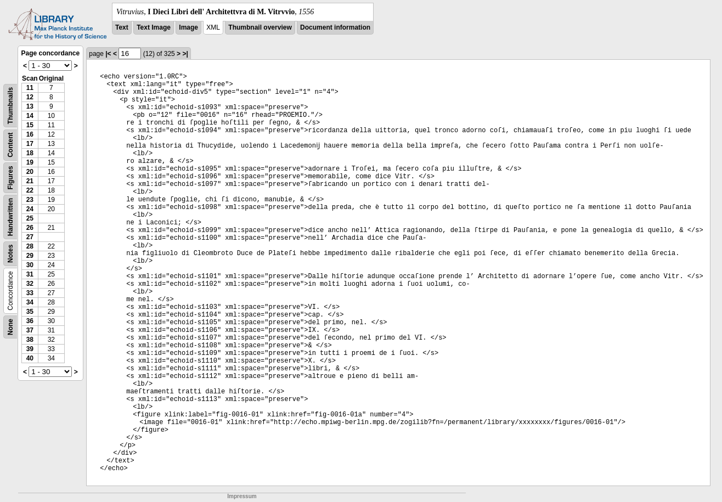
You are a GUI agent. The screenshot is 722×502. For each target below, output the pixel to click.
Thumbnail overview (259, 27)
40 (29, 358)
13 (29, 106)
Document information (335, 27)
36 (29, 321)
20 (29, 172)
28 (29, 246)
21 (29, 181)
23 (29, 200)
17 (29, 144)
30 (29, 265)
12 (29, 97)
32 (29, 283)
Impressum (241, 496)
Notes (10, 254)
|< (108, 54)
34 (29, 302)
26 (29, 228)
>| (185, 54)
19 (29, 162)
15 (29, 125)
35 (29, 311)
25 (29, 218)
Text (121, 27)
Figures (10, 177)
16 (29, 134)
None (10, 327)
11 (29, 88)
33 (29, 293)
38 (29, 339)
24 (29, 209)
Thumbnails (10, 105)
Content (10, 145)
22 (29, 190)
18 (29, 153)
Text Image (154, 27)
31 (29, 274)
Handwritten (10, 217)
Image (188, 27)
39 (29, 349)
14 (29, 116)
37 (29, 330)
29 (29, 256)
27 (29, 237)
